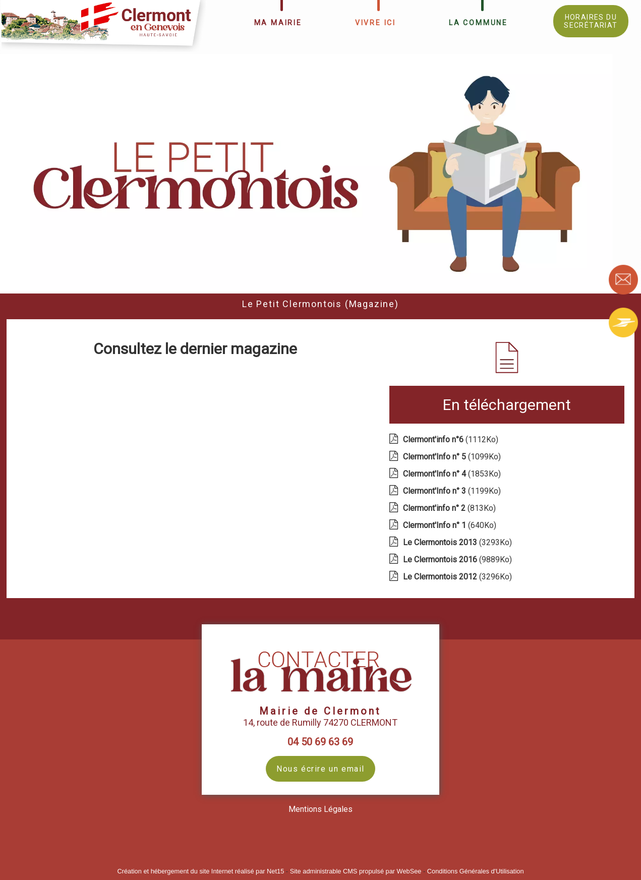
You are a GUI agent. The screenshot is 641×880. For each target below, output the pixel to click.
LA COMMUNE (478, 23)
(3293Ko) (458, 542)
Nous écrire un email (320, 769)
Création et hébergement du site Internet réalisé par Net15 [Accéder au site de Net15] (200, 871)
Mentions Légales (320, 809)
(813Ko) (450, 508)
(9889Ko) (458, 559)
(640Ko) (450, 525)
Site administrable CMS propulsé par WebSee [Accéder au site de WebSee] (356, 871)
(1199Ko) (453, 491)
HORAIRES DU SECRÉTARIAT (590, 21)
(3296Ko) (458, 576)
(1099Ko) (453, 456)
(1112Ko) (451, 439)
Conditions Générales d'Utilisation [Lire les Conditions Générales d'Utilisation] (475, 871)
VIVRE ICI (375, 23)
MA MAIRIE (278, 23)
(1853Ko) (453, 474)
